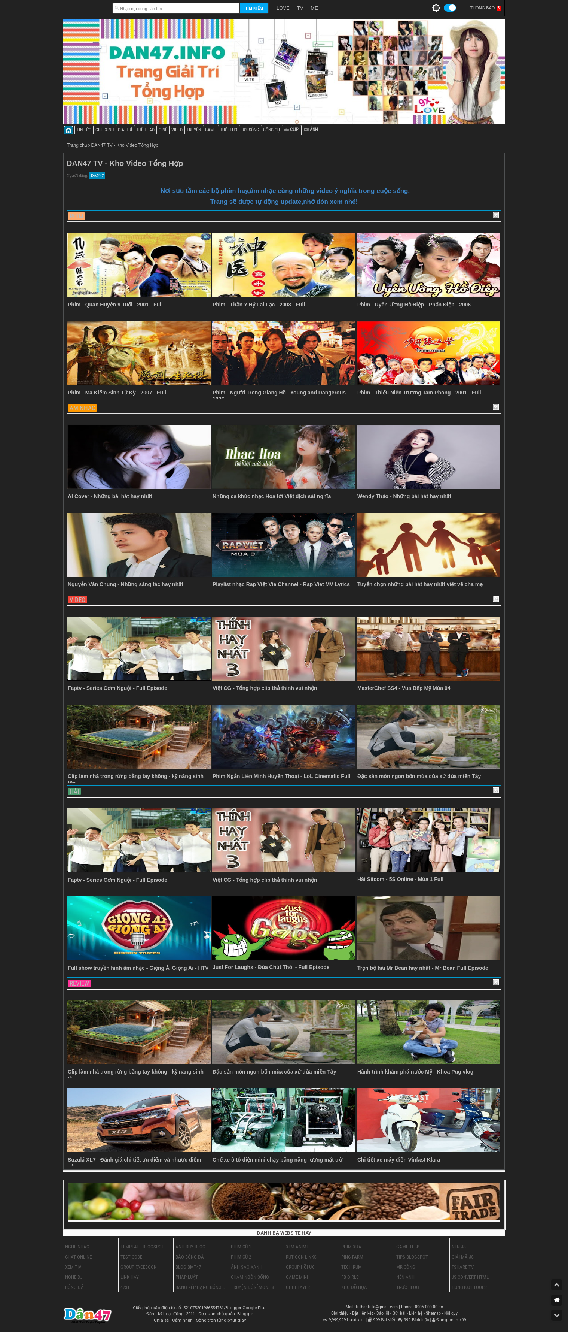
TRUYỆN (194, 130)
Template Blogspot (142, 1247)
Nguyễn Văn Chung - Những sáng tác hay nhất (125, 584)
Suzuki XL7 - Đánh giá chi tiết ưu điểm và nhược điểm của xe (134, 1163)
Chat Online (78, 1257)
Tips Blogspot (412, 1257)
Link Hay (129, 1277)
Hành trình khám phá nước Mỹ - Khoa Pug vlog (415, 1072)
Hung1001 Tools (469, 1287)
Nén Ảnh (405, 1277)
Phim (76, 216)
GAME (210, 130)
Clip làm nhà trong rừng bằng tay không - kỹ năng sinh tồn (136, 779)
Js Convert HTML (470, 1277)
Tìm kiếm (254, 8)
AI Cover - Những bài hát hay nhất (110, 496)
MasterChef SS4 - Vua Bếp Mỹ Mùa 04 (404, 688)
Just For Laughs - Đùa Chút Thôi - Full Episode (271, 967)
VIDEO (177, 130)
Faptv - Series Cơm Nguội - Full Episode (117, 688)
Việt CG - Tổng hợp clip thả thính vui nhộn (265, 688)
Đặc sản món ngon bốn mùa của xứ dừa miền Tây (419, 776)
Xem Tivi (73, 1267)
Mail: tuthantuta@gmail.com (372, 1307)
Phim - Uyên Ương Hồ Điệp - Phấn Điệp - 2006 (414, 305)
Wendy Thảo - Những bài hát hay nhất (404, 496)
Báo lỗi (383, 1313)
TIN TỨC (84, 130)
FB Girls (350, 1277)
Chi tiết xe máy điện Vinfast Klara (398, 1160)
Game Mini (297, 1277)
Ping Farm (352, 1257)
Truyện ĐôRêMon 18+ (253, 1287)
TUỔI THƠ (228, 130)
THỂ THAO (145, 130)
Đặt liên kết (363, 1313)
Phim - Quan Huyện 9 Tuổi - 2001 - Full (115, 305)
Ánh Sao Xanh (246, 1267)
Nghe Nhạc (77, 1247)
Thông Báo (485, 8)
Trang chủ (77, 145)
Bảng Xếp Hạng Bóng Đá (201, 1287)
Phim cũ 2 (241, 1257)
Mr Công (405, 1267)
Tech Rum (351, 1267)
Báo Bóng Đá (189, 1257)
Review (79, 983)
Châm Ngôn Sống (250, 1277)
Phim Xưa (351, 1247)
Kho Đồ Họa (354, 1287)
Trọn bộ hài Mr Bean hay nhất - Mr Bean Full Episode (422, 968)
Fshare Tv (463, 1267)
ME (314, 8)
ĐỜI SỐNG (250, 130)
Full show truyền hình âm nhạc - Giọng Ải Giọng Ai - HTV (138, 968)
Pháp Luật (186, 1277)
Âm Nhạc (82, 408)
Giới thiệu (340, 1313)
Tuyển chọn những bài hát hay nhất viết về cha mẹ (420, 584)
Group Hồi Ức (300, 1267)
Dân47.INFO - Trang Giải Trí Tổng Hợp (85, 7)
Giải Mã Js (463, 1257)
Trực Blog (407, 1287)
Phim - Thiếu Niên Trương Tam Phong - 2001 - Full (419, 393)
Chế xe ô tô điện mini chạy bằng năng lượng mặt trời (278, 1160)
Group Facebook (138, 1267)
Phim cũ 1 (241, 1247)
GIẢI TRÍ (125, 130)
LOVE (283, 8)
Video (77, 599)
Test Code (131, 1257)
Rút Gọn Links (301, 1257)
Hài (74, 791)
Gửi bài (400, 1313)
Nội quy (451, 1313)
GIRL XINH (104, 130)
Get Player (298, 1287)
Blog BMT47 (188, 1267)
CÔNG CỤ (271, 130)
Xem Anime (297, 1247)
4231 (124, 1287)
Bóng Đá (74, 1287)
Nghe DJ (73, 1277)
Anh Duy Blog (190, 1247)
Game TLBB (407, 1247)
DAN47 (97, 175)
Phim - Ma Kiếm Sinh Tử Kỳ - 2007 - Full (117, 393)
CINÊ (163, 130)
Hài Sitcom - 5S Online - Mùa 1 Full (400, 879)
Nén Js (459, 1247)
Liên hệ (416, 1313)
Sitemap (434, 1313)
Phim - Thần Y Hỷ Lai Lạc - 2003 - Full (259, 305)
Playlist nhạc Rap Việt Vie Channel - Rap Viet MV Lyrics (281, 584)
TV (300, 8)
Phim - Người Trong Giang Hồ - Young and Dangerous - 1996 (281, 396)
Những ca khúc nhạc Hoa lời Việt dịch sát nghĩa (272, 496)
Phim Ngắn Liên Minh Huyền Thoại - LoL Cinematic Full (281, 776)
